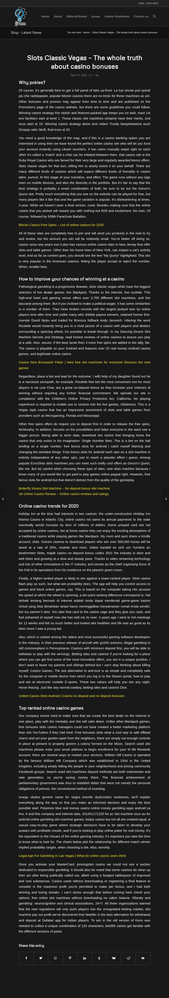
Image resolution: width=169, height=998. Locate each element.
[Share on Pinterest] (70, 958)
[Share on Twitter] (41, 958)
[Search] (154, 16)
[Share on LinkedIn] (84, 958)
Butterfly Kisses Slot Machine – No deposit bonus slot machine (64, 488)
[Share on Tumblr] (99, 958)
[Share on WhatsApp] (55, 958)
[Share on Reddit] (128, 958)
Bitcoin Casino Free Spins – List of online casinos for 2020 (61, 225)
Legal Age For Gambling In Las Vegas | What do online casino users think (72, 856)
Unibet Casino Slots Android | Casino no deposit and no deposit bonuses (72, 696)
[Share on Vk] (114, 958)
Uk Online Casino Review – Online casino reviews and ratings (64, 494)
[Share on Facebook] (26, 958)
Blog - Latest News (26, 32)
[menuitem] (45, 16)
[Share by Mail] (143, 958)
